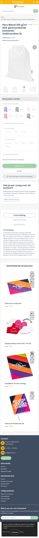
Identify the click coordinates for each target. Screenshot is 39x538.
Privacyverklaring (5, 498)
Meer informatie (6, 532)
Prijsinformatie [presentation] (19, 220)
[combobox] (17, 11)
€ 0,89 (8, 426)
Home (2, 17)
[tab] (19, 215)
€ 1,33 (8, 306)
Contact (3, 479)
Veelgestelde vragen (6, 471)
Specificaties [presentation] (19, 224)
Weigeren (22, 532)
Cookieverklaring (5, 496)
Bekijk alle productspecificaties (10, 40)
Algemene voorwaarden (7, 494)
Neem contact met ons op (11, 199)
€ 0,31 (8, 346)
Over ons (3, 466)
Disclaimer (3, 501)
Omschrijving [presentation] (19, 215)
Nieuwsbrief (4, 469)
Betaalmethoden (5, 484)
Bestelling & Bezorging (7, 481)
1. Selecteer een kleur (10, 104)
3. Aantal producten (10, 154)
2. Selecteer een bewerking (13, 123)
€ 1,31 (8, 386)
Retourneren (4, 486)
